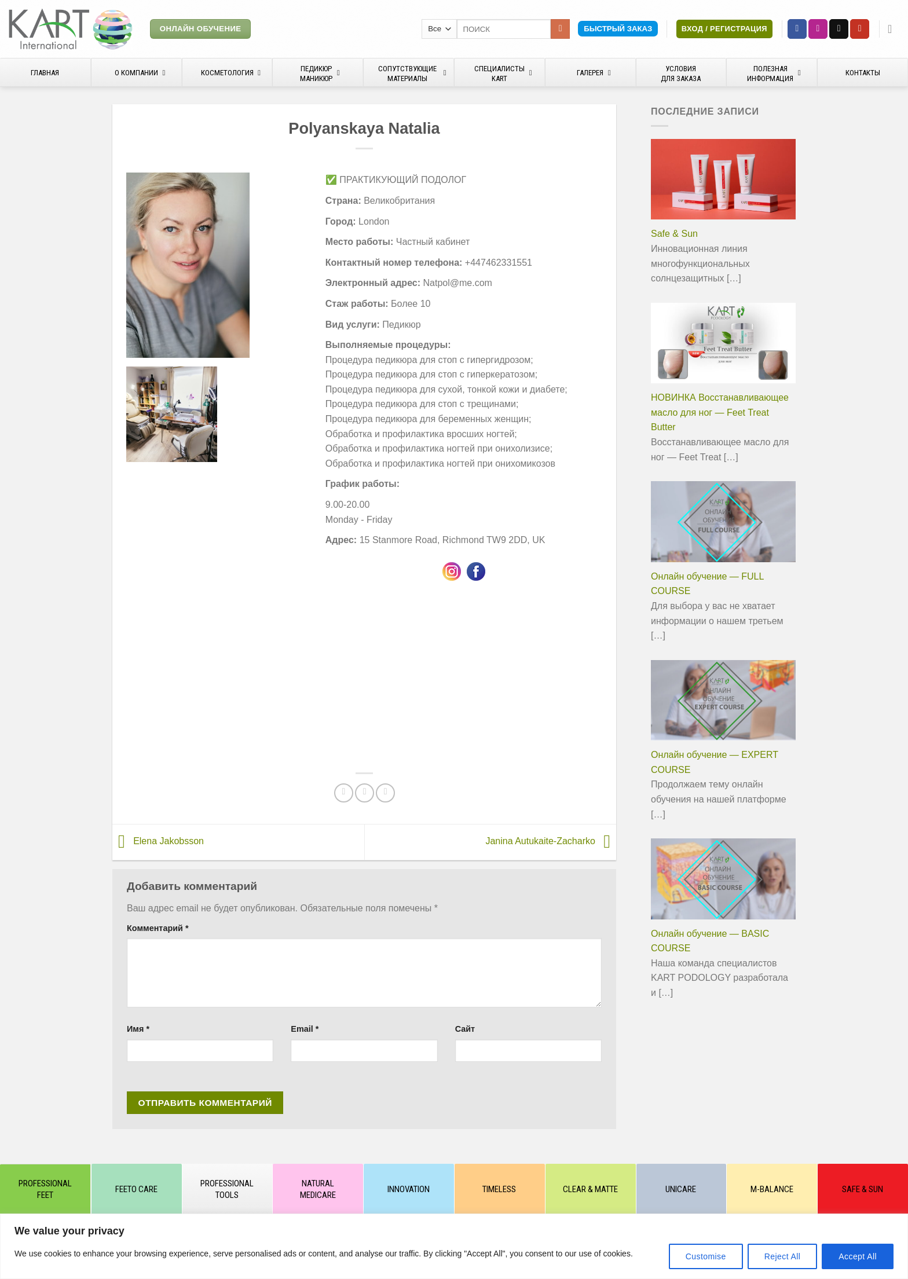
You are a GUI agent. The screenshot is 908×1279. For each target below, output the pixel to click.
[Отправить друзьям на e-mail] (364, 792)
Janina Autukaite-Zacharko (550, 841)
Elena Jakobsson (158, 841)
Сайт (465, 1029)
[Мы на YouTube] (859, 29)
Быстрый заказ (618, 28)
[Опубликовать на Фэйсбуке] (343, 792)
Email (304, 1029)
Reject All (782, 1256)
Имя (138, 1029)
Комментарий (158, 928)
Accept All (858, 1256)
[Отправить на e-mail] (838, 29)
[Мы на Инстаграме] (818, 29)
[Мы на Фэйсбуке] (797, 29)
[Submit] (560, 29)
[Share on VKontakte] (385, 792)
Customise (706, 1256)
